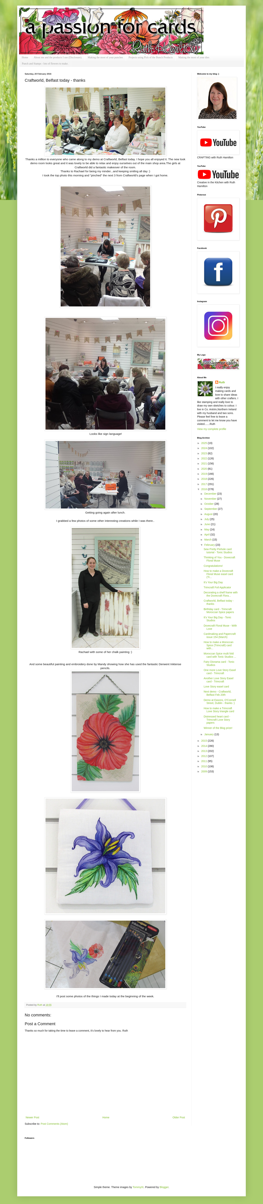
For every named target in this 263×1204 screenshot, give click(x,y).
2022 (204, 458)
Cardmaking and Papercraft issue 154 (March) (220, 635)
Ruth (40, 1005)
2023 (204, 453)
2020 (204, 468)
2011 (204, 761)
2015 (204, 740)
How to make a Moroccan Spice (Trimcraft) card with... (218, 645)
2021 (204, 463)
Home (25, 57)
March (208, 539)
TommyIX (138, 1187)
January (209, 734)
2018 (204, 478)
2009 (204, 771)
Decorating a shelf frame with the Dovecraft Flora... (221, 594)
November (210, 498)
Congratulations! (213, 565)
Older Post (179, 1117)
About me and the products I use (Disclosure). (58, 57)
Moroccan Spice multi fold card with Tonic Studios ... (220, 655)
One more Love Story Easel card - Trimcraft (220, 672)
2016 (204, 489)
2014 (204, 745)
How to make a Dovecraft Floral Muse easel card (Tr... (218, 574)
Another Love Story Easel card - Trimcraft (218, 680)
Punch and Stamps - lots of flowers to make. (45, 63)
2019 (204, 473)
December (210, 493)
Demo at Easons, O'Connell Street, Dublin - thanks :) (220, 702)
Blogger (164, 1187)
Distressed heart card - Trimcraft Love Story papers (217, 719)
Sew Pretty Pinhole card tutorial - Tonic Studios (218, 551)
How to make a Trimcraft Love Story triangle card (219, 710)
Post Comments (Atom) (54, 1123)
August (208, 514)
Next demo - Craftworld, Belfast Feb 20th (217, 693)
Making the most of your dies (193, 57)
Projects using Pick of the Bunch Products (151, 57)
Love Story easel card (216, 686)
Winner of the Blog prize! (218, 727)
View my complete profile (211, 429)
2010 (204, 766)
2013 (204, 751)
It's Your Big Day (213, 582)
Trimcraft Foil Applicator (217, 587)
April (207, 534)
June (207, 524)
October (209, 503)
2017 (204, 484)
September (211, 508)
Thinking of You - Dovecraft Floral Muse (219, 559)
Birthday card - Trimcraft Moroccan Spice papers (219, 611)
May (207, 529)
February (209, 544)
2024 (204, 448)
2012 (204, 756)
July (207, 519)
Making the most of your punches (105, 57)
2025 (204, 443)
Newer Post (32, 1117)
